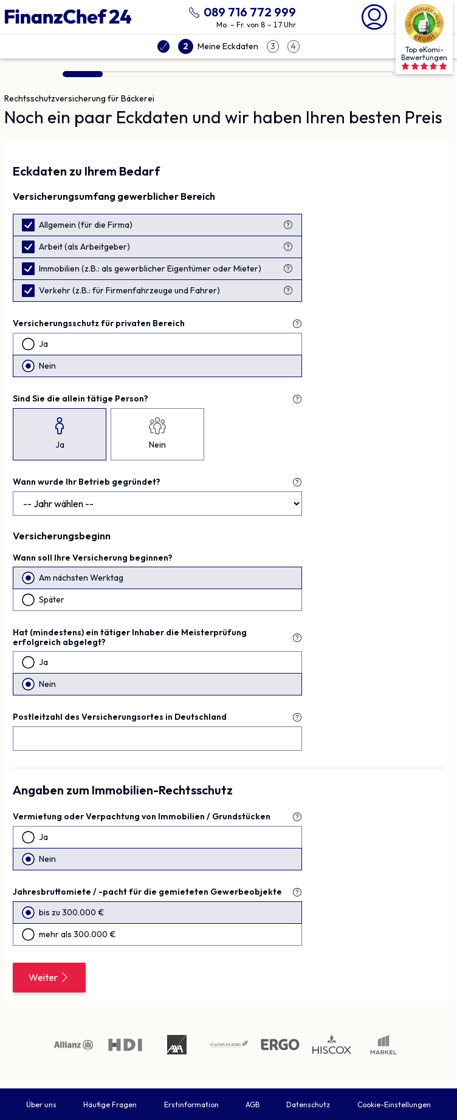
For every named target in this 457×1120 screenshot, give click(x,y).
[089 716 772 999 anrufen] (240, 10)
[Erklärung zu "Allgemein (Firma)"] (288, 225)
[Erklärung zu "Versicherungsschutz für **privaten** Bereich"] (297, 324)
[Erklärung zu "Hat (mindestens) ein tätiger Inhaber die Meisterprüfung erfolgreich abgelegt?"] (297, 638)
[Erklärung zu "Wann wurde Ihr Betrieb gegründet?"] (297, 482)
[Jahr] (157, 503)
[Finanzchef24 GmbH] (68, 17)
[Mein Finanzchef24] (374, 15)
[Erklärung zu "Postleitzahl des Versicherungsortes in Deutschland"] (297, 717)
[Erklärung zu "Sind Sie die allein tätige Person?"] (297, 399)
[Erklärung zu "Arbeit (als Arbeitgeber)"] (288, 246)
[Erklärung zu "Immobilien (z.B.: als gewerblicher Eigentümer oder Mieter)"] (288, 268)
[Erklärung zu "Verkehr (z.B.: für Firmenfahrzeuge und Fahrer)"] (288, 290)
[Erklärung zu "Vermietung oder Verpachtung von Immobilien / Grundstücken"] (297, 817)
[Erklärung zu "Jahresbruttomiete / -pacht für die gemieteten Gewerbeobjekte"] (297, 892)
